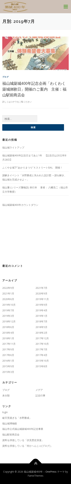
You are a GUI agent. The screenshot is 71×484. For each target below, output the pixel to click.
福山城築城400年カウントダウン (20, 204)
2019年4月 (41, 310)
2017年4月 (41, 355)
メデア (39, 389)
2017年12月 (42, 338)
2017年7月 (41, 349)
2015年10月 (42, 360)
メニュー (66, 6)
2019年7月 (8, 310)
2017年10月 (42, 343)
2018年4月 (8, 332)
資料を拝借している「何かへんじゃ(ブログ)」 (27, 445)
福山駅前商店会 (10, 434)
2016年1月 (8, 360)
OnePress (50, 471)
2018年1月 (8, 338)
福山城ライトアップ (13, 147)
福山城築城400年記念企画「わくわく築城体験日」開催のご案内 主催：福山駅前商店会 (34, 89)
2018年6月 (8, 327)
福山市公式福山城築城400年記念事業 (22, 429)
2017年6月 (8, 355)
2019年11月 (42, 299)
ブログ (5, 76)
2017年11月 (9, 343)
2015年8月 (41, 366)
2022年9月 (8, 287)
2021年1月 (8, 293)
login (5, 412)
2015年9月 (8, 366)
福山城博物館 (9, 423)
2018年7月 (41, 321)
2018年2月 (41, 332)
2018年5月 (41, 327)
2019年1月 (41, 315)
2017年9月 (8, 349)
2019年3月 (8, 315)
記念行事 (40, 395)
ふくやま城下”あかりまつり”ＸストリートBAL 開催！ (32, 167)
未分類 (6, 395)
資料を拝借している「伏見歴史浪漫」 (23, 440)
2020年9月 (41, 293)
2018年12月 (9, 321)
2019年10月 (9, 304)
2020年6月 (8, 299)
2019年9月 (41, 304)
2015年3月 (8, 372)
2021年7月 (41, 287)
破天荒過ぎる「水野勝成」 (17, 417)
